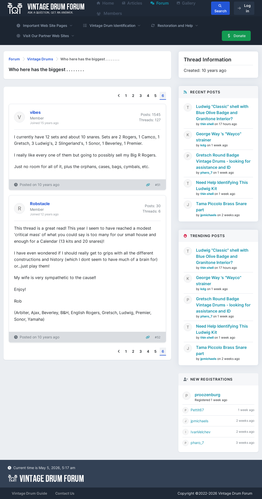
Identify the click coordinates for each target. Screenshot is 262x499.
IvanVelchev (201, 432)
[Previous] (119, 96)
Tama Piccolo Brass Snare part (221, 206)
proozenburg (207, 394)
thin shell (207, 124)
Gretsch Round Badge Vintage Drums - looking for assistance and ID (223, 161)
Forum (14, 59)
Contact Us (64, 493)
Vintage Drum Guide (29, 493)
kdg (203, 145)
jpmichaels (208, 215)
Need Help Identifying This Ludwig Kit (222, 185)
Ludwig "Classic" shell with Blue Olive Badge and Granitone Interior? (222, 112)
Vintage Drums (40, 59)
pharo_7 (206, 172)
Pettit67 (197, 410)
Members (109, 13)
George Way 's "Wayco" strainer (218, 136)
